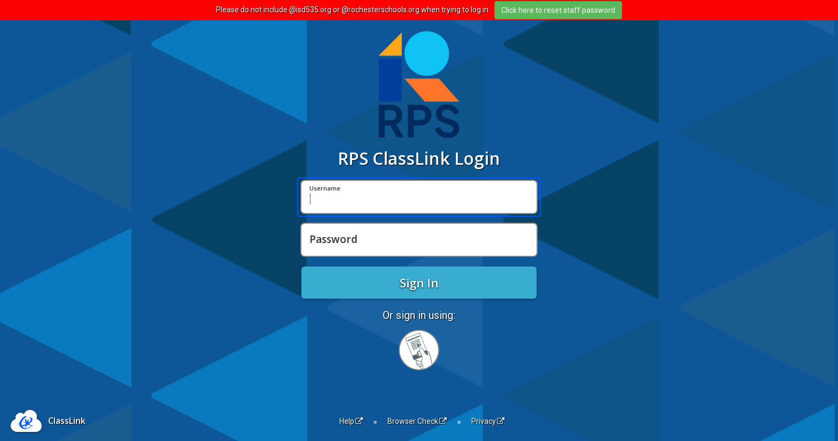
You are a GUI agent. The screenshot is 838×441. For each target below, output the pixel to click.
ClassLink (67, 421)
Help (351, 421)
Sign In (419, 283)
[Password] (419, 240)
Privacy (488, 421)
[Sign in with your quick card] (419, 350)
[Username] (419, 197)
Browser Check (417, 421)
